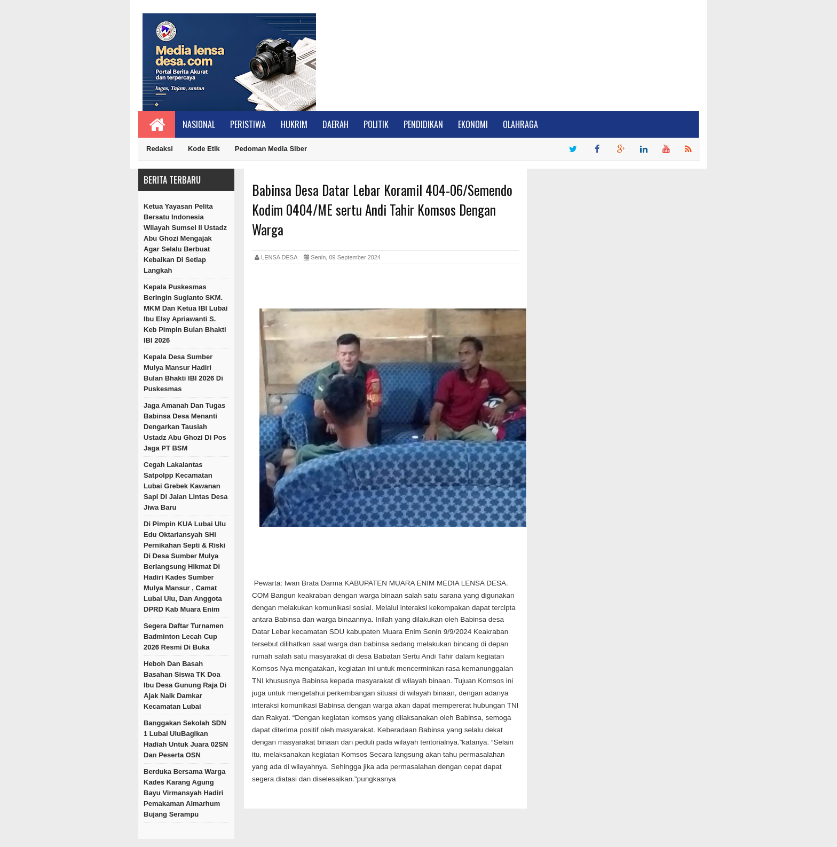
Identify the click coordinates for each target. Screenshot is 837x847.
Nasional (199, 124)
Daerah (335, 124)
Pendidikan (423, 124)
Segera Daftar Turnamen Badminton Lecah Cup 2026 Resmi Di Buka (184, 636)
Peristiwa (248, 124)
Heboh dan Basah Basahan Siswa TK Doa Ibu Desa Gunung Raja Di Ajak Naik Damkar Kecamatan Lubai (185, 685)
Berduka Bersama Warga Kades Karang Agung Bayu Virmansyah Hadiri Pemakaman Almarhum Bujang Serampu (184, 792)
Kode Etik (204, 149)
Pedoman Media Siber (271, 149)
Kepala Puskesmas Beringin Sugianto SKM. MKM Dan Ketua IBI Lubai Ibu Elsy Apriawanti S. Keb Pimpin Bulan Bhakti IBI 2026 (185, 313)
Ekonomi (473, 124)
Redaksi (159, 149)
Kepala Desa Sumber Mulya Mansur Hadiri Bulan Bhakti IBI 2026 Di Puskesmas (183, 373)
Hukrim (294, 124)
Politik (376, 124)
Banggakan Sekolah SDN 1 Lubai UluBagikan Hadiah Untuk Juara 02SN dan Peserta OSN (186, 739)
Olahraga (520, 124)
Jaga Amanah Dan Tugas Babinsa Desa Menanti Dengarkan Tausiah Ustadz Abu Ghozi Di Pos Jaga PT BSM (185, 426)
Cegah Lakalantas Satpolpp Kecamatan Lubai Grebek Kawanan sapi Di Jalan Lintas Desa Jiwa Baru (186, 486)
